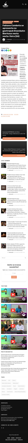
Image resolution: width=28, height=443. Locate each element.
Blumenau (4, 380)
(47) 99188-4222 (10, 420)
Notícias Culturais (5, 116)
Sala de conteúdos (11, 439)
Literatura (21, 388)
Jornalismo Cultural (8, 21)
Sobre (13, 438)
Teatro (3, 388)
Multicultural (15, 383)
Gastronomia (10, 391)
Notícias (16, 21)
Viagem (15, 388)
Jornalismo (9, 388)
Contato (20, 439)
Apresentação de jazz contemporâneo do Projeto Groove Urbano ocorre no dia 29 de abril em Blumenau (17, 201)
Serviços (18, 438)
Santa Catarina (21, 386)
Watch (13, 294)
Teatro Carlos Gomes (6, 383)
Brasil (14, 386)
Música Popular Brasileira (20, 391)
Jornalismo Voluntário (6, 386)
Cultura (13, 380)
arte (9, 380)
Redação (9, 39)
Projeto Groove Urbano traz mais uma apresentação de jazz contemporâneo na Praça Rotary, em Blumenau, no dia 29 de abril (16, 177)
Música (3, 391)
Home (8, 438)
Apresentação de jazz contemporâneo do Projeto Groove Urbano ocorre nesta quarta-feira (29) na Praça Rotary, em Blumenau (16, 166)
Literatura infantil (5, 394)
